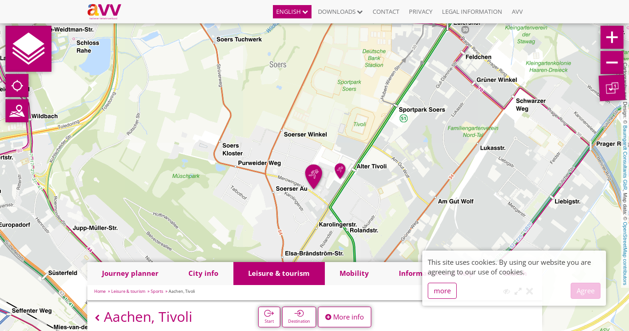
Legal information (472, 11)
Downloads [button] (340, 11)
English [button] (292, 11)
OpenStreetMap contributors (625, 253)
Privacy (420, 11)
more (442, 290)
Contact (386, 11)
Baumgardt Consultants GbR (625, 158)
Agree (586, 290)
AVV (517, 11)
